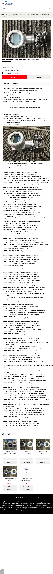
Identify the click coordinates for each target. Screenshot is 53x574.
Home (2, 14)
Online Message (39, 77)
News (39, 497)
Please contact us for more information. (13, 73)
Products (8, 14)
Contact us (31, 497)
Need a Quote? (14, 77)
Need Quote (10, 462)
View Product (10, 459)
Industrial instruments (19, 14)
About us (22, 497)
